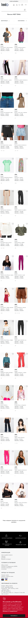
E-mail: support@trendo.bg (7, 587)
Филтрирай (5, 20)
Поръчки (3, 556)
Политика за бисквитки (6, 567)
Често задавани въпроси (6, 555)
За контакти (3, 569)
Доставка (3, 557)
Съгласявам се (14, 615)
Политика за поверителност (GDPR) (9, 566)
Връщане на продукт (6, 559)
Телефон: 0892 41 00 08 (6, 585)
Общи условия (4, 565)
